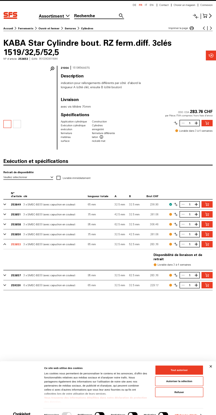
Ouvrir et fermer (49, 28)
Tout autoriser (179, 363)
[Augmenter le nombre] (197, 123)
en (151, 5)
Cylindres (87, 28)
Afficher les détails (185, 408)
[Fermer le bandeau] (211, 360)
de (134, 5)
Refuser (179, 385)
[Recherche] (99, 16)
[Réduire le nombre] (182, 123)
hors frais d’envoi (203, 115)
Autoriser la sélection (179, 374)
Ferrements (25, 28)
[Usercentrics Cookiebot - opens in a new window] (22, 408)
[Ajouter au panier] (207, 123)
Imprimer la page (181, 28)
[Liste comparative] (195, 16)
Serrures (70, 28)
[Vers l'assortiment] (54, 16)
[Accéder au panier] (208, 15)
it (146, 5)
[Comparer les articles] (176, 123)
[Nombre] (190, 123)
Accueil (8, 28)
